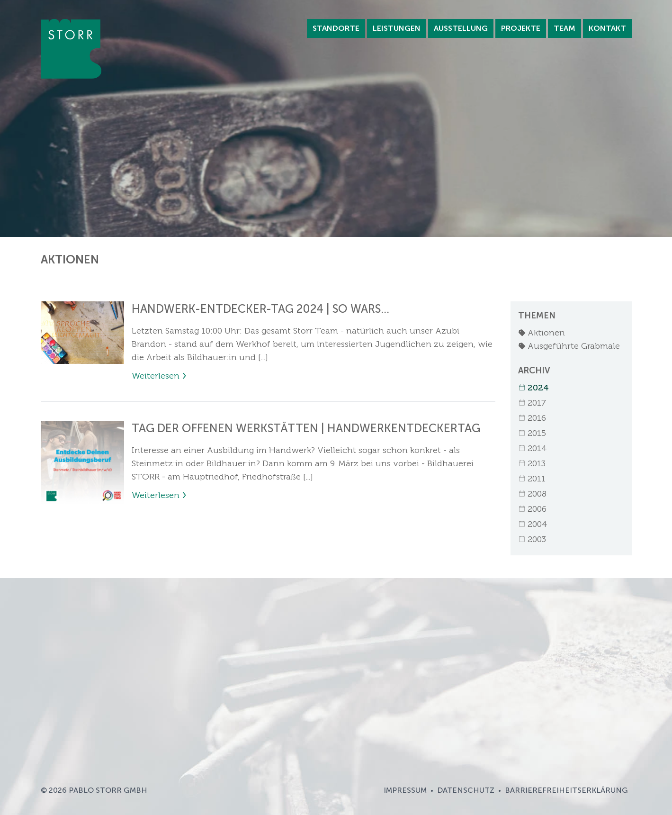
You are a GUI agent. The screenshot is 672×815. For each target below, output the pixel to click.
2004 (532, 524)
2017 (532, 403)
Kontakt (607, 28)
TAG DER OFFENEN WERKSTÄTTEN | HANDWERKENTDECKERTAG (306, 428)
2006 (532, 509)
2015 (532, 433)
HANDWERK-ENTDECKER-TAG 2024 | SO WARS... (260, 309)
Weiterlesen (155, 376)
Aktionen (541, 332)
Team (564, 28)
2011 (532, 478)
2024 (533, 387)
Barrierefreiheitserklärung (566, 790)
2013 (532, 463)
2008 (532, 494)
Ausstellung (461, 28)
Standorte (336, 28)
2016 (532, 418)
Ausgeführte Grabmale (569, 346)
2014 (532, 448)
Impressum (405, 790)
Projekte (520, 28)
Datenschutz (465, 790)
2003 (532, 539)
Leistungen (397, 28)
